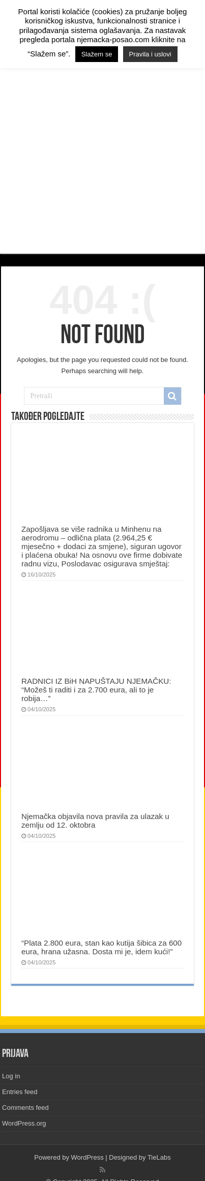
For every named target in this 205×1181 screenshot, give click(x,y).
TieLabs (159, 1157)
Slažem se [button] (96, 54)
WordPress (87, 1157)
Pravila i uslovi (150, 54)
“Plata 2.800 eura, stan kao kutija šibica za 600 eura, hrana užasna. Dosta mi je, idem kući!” (101, 947)
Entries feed (19, 1092)
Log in (11, 1076)
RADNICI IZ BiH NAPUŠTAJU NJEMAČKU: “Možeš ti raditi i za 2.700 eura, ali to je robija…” (96, 690)
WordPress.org (24, 1123)
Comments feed (25, 1107)
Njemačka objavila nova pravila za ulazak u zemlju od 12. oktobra (95, 820)
